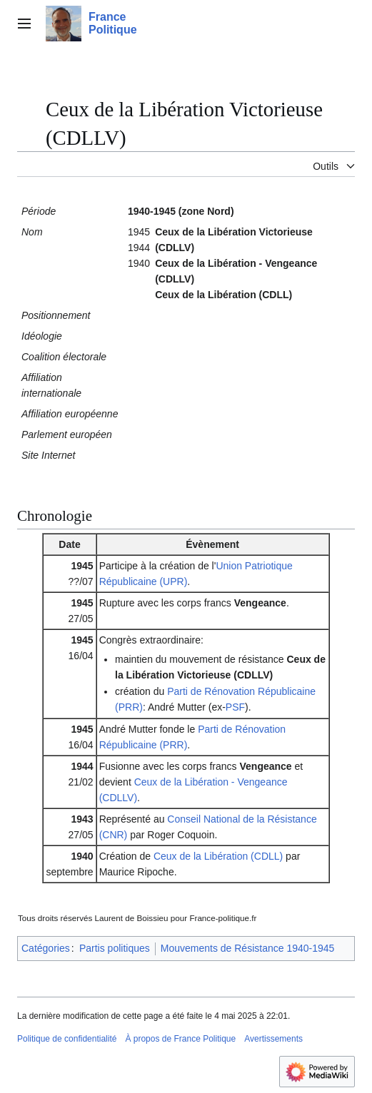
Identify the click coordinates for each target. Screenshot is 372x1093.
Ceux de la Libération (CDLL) (218, 856)
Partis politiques (114, 948)
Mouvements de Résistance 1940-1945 (248, 948)
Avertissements (273, 1039)
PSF (235, 707)
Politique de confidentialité (66, 1039)
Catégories (45, 948)
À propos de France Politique (180, 1039)
